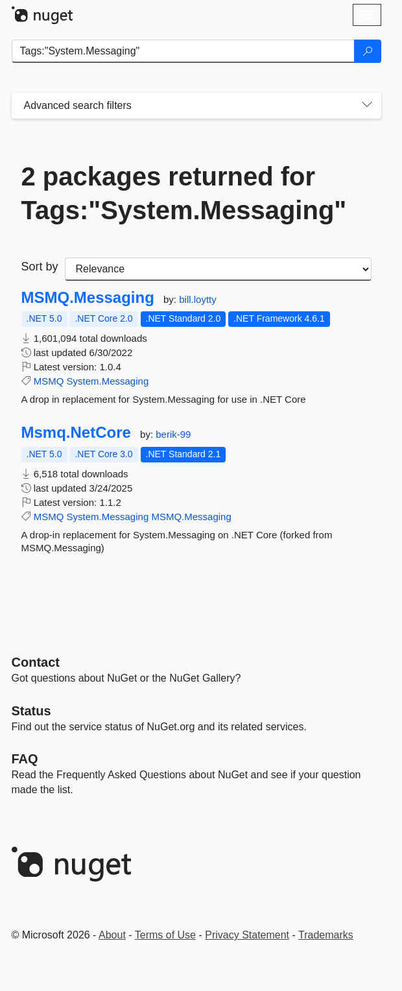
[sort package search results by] (218, 269)
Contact (36, 662)
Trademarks (325, 934)
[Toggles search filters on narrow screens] (367, 106)
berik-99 (173, 434)
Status (31, 711)
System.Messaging (108, 381)
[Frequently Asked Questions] (25, 759)
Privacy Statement (247, 934)
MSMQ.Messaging (87, 298)
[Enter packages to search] (183, 51)
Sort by (39, 266)
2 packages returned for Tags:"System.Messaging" (184, 193)
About (112, 934)
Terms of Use (165, 934)
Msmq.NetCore (76, 432)
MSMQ (49, 381)
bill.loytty (198, 299)
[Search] (367, 51)
